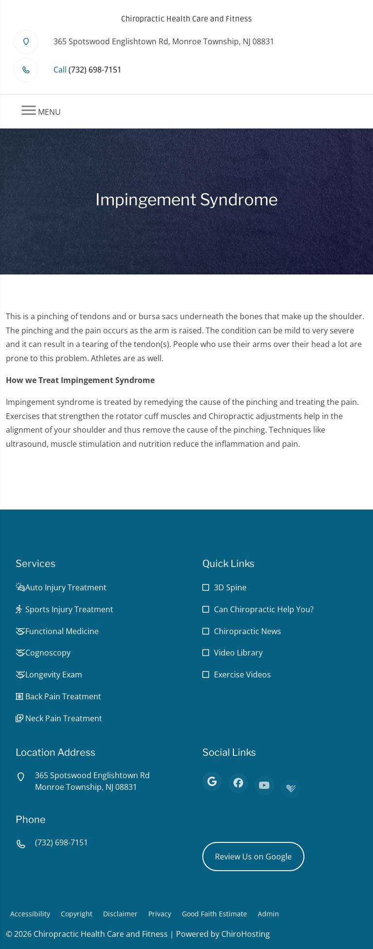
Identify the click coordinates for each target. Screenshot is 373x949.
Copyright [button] (76, 913)
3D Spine (230, 587)
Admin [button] (268, 913)
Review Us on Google (253, 856)
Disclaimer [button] (120, 913)
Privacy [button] (159, 913)
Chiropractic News (247, 631)
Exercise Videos (242, 674)
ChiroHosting (245, 934)
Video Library (238, 652)
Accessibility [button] (30, 913)
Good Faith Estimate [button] (214, 913)
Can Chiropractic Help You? (264, 609)
